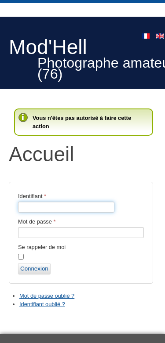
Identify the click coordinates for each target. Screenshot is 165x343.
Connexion (34, 268)
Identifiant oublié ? (42, 304)
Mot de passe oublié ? (46, 295)
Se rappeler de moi (42, 247)
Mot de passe (36, 221)
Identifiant (32, 196)
